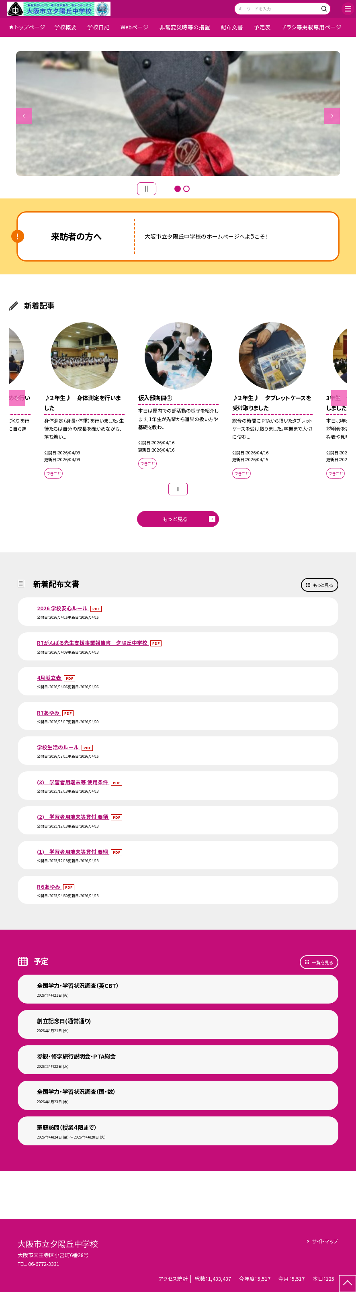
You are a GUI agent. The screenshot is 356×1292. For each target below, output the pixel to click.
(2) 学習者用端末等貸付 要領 (73, 816)
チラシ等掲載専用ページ (311, 27)
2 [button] (186, 189)
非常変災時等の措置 (185, 27)
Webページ (135, 27)
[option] (178, 113)
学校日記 (98, 27)
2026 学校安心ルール (63, 608)
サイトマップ (324, 1241)
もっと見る (175, 519)
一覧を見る (322, 962)
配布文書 (232, 27)
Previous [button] (24, 116)
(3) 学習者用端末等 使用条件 (73, 782)
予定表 (262, 27)
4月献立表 (49, 677)
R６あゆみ (49, 886)
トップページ (29, 27)
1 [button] (177, 189)
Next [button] (332, 116)
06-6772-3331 (43, 1263)
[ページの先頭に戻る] (348, 1284)
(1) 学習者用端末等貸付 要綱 (73, 851)
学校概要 (65, 27)
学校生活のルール (58, 747)
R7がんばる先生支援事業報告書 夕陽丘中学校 (93, 642)
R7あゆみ (49, 712)
